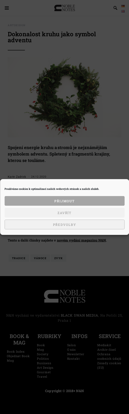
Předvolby (64, 224)
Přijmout (64, 201)
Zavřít (64, 213)
